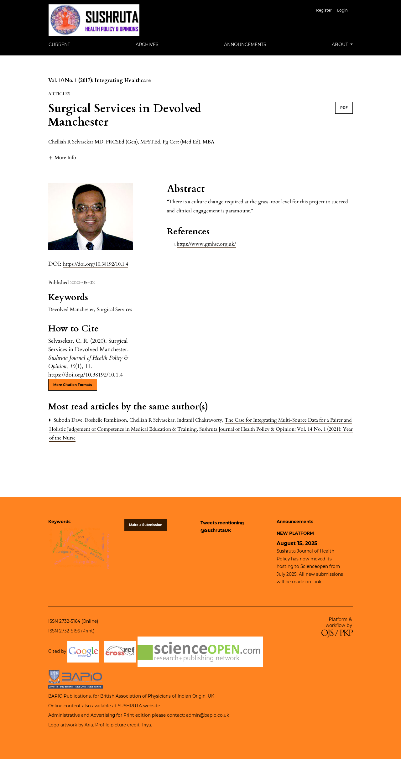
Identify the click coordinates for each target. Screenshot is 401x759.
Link (316, 581)
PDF (344, 108)
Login (342, 10)
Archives (147, 44)
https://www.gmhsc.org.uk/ (206, 244)
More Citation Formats (72, 385)
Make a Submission (145, 525)
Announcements (245, 44)
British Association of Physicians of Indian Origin (153, 696)
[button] (62, 157)
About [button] (340, 44)
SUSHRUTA (130, 705)
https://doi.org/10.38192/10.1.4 (95, 264)
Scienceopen (314, 566)
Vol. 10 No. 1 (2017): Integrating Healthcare (99, 80)
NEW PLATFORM (295, 533)
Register (324, 10)
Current (59, 44)
